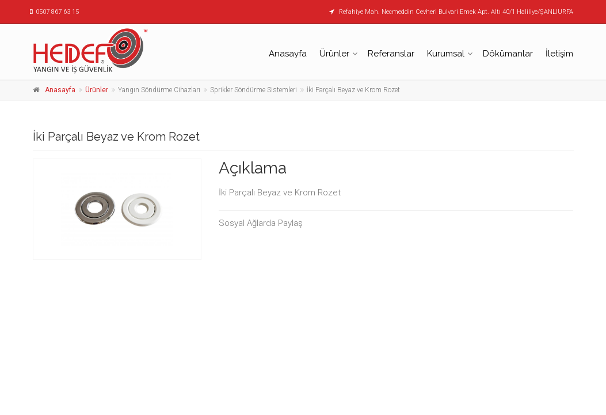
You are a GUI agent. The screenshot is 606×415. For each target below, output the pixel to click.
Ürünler (334, 53)
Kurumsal (445, 53)
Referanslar (391, 53)
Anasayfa (288, 53)
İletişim (559, 53)
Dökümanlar (508, 53)
